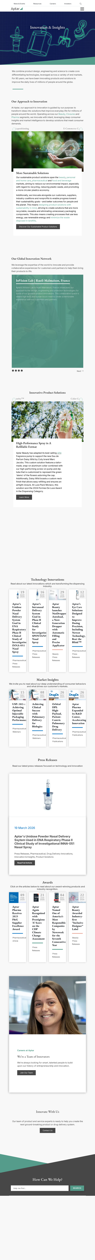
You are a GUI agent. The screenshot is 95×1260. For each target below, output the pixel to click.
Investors (67, 4)
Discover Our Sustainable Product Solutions (38, 226)
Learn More (24, 497)
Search (77, 1188)
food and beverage (61, 180)
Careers (53, 4)
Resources (37, 4)
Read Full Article (24, 863)
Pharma (15, 117)
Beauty (61, 114)
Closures (70, 114)
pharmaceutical (39, 180)
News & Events (19, 4)
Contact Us (47, 1130)
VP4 (59, 452)
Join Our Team (26, 1073)
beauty (62, 177)
